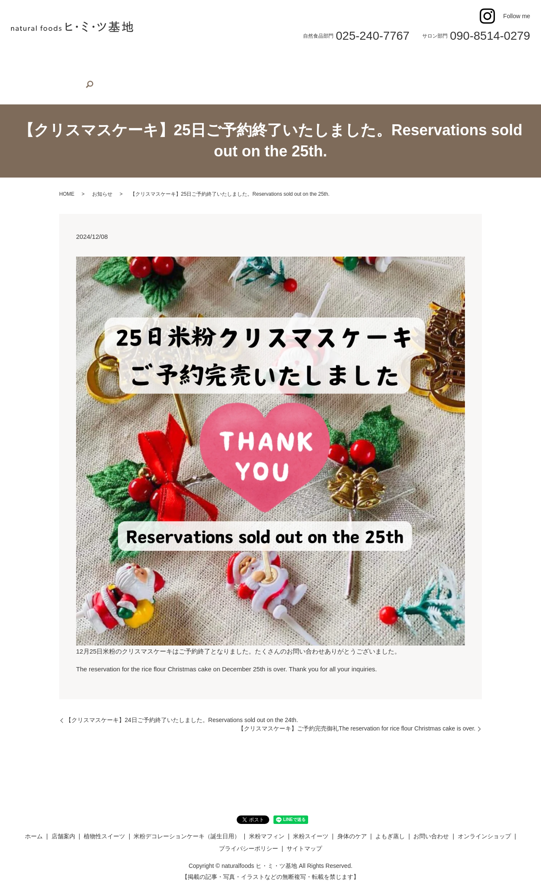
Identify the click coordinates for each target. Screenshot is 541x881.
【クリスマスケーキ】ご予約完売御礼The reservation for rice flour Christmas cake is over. (356, 715)
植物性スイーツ (96, 60)
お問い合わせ (428, 60)
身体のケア (347, 60)
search (19, 76)
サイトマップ (304, 835)
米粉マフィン (260, 60)
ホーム (24, 60)
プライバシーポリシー (248, 835)
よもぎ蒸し (386, 60)
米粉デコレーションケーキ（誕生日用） (180, 60)
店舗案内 (54, 60)
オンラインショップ (482, 60)
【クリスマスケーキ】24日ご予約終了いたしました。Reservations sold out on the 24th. (182, 706)
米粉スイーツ (305, 60)
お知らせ (102, 181)
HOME (66, 181)
